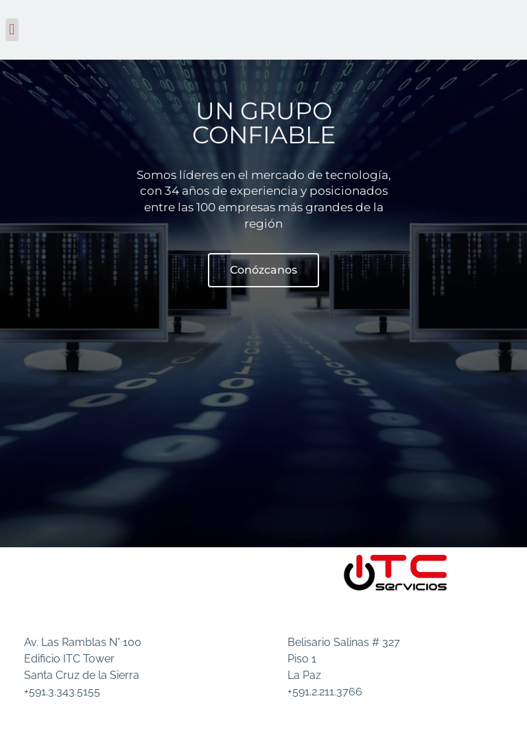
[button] (12, 30)
